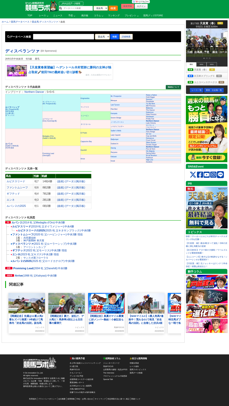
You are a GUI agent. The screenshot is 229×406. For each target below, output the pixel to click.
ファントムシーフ (17, 187)
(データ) (70, 181)
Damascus (150, 138)
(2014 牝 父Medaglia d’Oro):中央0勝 (35, 222)
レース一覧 (197, 90)
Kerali (113, 161)
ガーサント (150, 125)
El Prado (84, 133)
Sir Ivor (148, 134)
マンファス (85, 107)
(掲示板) (80, 181)
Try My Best (150, 104)
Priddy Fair (150, 119)
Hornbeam (150, 117)
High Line (149, 160)
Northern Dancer (34, 91)
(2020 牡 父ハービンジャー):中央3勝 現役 (47, 234)
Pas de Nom (150, 149)
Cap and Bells (151, 136)
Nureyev (149, 99)
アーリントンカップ (34, 247)
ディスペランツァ (31, 51)
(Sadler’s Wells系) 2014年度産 (12, 146)
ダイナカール (86, 124)
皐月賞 (40, 240)
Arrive (83, 159)
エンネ (11, 199)
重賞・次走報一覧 (214, 90)
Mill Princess (150, 106)
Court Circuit (150, 140)
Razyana (114, 152)
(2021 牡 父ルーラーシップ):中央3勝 (44, 243)
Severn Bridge (116, 118)
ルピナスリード (16, 181)
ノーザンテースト (117, 122)
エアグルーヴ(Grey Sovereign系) (49, 120)
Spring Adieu (150, 153)
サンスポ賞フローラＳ (35, 257)
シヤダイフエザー (117, 126)
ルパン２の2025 (16, 205)
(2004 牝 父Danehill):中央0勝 (36, 268)
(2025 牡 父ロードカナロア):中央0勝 (43, 261)
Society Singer (151, 145)
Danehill (84, 150)
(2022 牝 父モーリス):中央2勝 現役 (39, 250)
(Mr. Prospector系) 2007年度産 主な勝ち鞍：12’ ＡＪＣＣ (12, 111)
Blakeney (149, 108)
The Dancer (150, 110)
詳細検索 (126, 36)
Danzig (113, 148)
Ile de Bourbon (151, 155)
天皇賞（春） (204, 69)
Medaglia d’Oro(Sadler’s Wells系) (49, 137)
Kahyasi (114, 157)
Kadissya (149, 158)
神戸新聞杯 (29, 240)
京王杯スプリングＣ (208, 76)
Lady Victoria (151, 123)
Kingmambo (85, 98)
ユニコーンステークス (208, 82)
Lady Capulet (115, 135)
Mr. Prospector (116, 96)
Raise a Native (151, 95)
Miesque (114, 100)
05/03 (212, 64)
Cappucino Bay (86, 141)
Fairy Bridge (150, 132)
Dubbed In (114, 144)
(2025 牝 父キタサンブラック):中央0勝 (53, 230)
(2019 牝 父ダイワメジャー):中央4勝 (42, 226)
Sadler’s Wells (116, 131)
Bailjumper (114, 139)
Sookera (149, 162)
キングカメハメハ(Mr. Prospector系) (49, 103)
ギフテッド (13, 193)
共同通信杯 (29, 237)
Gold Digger (150, 97)
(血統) (60, 181)
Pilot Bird (114, 109)
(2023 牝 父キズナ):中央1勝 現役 (35, 254)
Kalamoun (149, 112)
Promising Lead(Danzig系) (48, 154)
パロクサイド (151, 127)
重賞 (191, 64)
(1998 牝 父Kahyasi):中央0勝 (31, 275)
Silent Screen (151, 142)
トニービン (85, 116)
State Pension (151, 114)
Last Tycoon (115, 105)
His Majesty (150, 151)
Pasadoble (150, 101)
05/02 (201, 64)
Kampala (114, 113)
